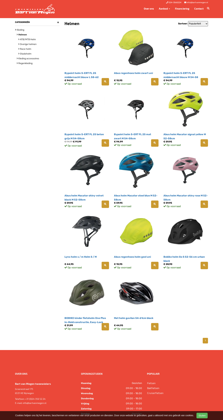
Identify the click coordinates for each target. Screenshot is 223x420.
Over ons (149, 8)
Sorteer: (183, 23)
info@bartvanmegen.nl (34, 403)
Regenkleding (24, 63)
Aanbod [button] (164, 8)
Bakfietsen (153, 388)
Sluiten (202, 415)
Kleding (19, 29)
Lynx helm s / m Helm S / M (80, 256)
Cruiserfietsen (155, 393)
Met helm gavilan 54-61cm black (133, 318)
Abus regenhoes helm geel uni (132, 256)
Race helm (24, 49)
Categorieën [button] (37, 22)
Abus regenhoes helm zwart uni (133, 73)
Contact (199, 8)
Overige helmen (27, 44)
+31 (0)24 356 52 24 (35, 398)
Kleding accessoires (28, 58)
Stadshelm (24, 53)
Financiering (182, 8)
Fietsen (151, 383)
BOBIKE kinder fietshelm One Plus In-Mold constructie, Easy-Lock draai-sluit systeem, (85, 322)
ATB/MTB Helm (27, 39)
